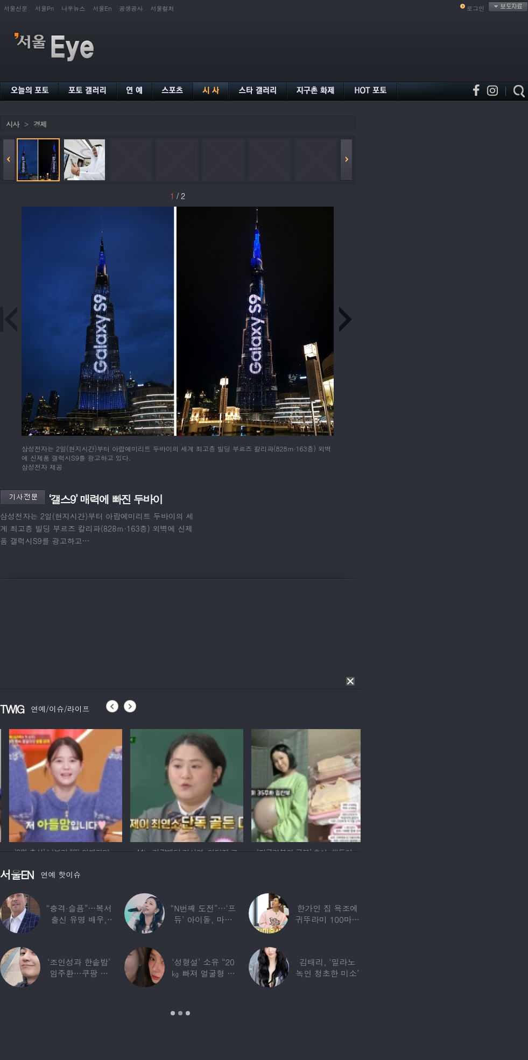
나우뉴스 (73, 8)
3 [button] (188, 1013)
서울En (102, 8)
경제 (39, 124)
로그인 (475, 8)
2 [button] (180, 1013)
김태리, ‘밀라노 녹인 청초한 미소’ (327, 967)
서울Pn (44, 8)
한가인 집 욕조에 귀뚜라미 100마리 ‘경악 (327, 919)
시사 (12, 124)
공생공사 (131, 8)
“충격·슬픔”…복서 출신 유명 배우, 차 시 (79, 919)
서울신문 (15, 8)
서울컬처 (162, 8)
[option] (101, 784)
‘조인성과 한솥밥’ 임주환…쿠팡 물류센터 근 (78, 973)
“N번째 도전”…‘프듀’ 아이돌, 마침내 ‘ (203, 919)
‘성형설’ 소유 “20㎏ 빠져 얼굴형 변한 (203, 973)
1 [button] (173, 1013)
